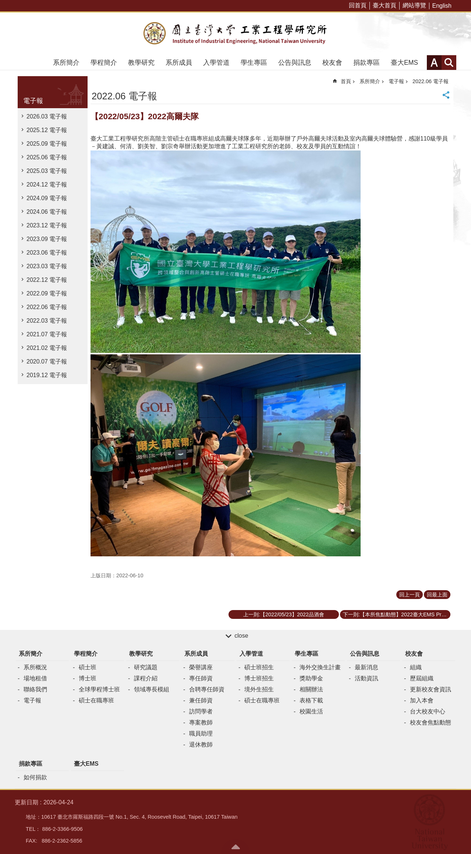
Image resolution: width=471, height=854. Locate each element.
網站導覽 (414, 5)
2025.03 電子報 (46, 171)
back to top (235, 846)
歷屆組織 (421, 678)
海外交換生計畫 (320, 667)
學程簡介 (104, 62)
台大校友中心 (427, 711)
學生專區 (254, 62)
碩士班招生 (259, 667)
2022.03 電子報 (46, 321)
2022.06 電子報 (46, 307)
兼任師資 (201, 700)
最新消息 (366, 667)
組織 (416, 667)
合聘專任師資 (206, 689)
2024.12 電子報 (46, 184)
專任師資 (201, 678)
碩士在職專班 (96, 700)
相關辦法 (311, 689)
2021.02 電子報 (46, 348)
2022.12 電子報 (46, 280)
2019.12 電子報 (46, 375)
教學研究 (141, 62)
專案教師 (201, 722)
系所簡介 (66, 62)
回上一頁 (409, 595)
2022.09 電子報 (46, 293)
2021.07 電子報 (46, 334)
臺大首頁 (384, 5)
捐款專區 (366, 62)
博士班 (87, 678)
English (441, 6)
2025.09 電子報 (46, 144)
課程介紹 (145, 678)
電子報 (33, 100)
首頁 (346, 81)
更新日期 (26, 802)
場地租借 (35, 678)
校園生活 (311, 711)
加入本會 (421, 700)
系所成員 (179, 62)
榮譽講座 (201, 667)
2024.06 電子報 (46, 212)
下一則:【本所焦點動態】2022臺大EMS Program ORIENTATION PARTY (396, 614)
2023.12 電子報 (46, 225)
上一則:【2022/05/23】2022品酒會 (283, 614)
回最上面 (437, 595)
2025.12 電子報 (46, 130)
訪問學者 (201, 711)
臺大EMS (404, 62)
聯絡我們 (35, 689)
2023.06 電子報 (46, 252)
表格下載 (311, 700)
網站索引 (449, 62)
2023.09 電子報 (46, 239)
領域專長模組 (151, 689)
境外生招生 (259, 689)
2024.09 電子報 (46, 198)
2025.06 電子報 (46, 157)
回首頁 (357, 5)
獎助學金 (311, 678)
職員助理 (201, 733)
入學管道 (216, 62)
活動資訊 (366, 678)
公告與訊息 (294, 62)
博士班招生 (259, 678)
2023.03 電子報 (46, 266)
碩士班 (87, 667)
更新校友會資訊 (430, 689)
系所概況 (35, 667)
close (241, 635)
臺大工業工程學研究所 (235, 33)
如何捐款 (35, 777)
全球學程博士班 (99, 689)
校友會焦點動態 (430, 722)
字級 (434, 62)
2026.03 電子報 (46, 116)
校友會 (332, 62)
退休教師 (201, 744)
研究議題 (145, 667)
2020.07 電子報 (46, 361)
